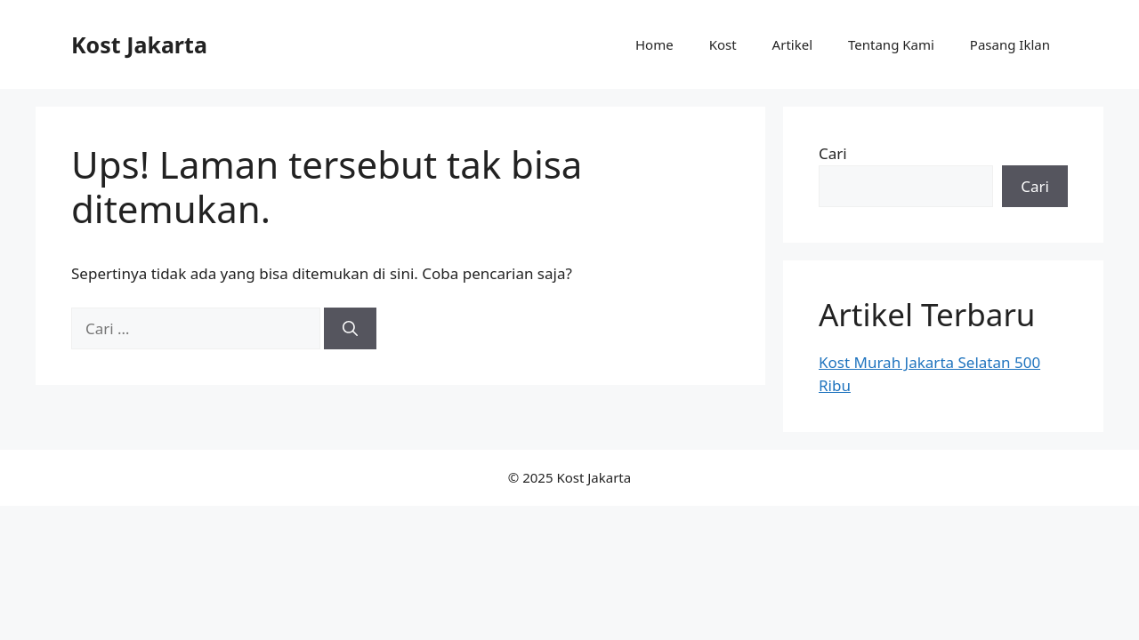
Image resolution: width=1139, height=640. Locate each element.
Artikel (792, 44)
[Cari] (350, 329)
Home (654, 44)
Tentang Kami (891, 44)
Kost (723, 44)
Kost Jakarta (139, 44)
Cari (833, 153)
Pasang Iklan (1010, 44)
